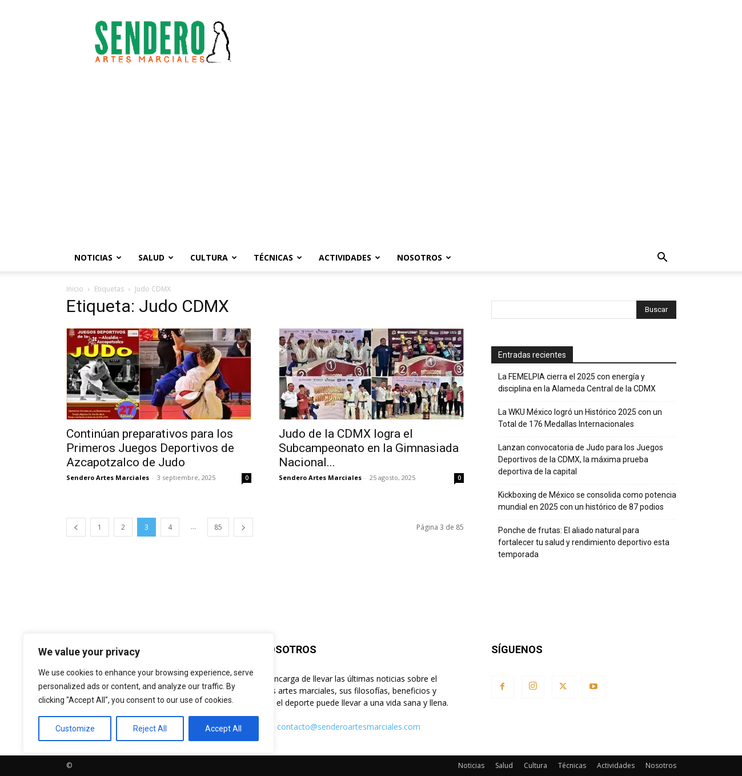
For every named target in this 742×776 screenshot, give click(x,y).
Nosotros (424, 257)
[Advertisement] (468, 41)
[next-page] (243, 527)
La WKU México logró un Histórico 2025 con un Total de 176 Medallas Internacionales (580, 418)
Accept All (223, 728)
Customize (75, 728)
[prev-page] (76, 527)
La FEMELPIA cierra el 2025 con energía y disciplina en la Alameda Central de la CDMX (577, 382)
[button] (662, 258)
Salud (156, 257)
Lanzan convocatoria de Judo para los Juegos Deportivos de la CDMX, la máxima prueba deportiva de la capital (580, 459)
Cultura (213, 257)
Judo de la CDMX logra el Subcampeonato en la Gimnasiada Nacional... (369, 448)
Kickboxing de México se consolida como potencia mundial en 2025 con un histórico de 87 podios (587, 500)
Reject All (150, 728)
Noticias (98, 257)
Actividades (349, 257)
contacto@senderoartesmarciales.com (348, 726)
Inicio (74, 289)
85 (218, 527)
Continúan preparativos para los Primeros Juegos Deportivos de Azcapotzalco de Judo (150, 448)
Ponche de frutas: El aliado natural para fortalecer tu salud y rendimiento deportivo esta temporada (583, 542)
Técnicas (278, 257)
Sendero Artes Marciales (107, 477)
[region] (148, 693)
